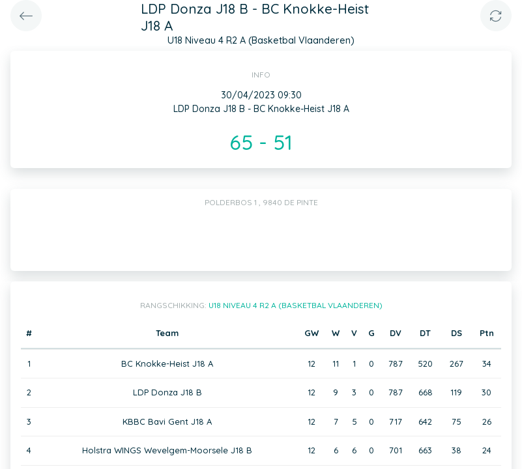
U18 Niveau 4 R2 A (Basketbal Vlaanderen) (296, 305)
